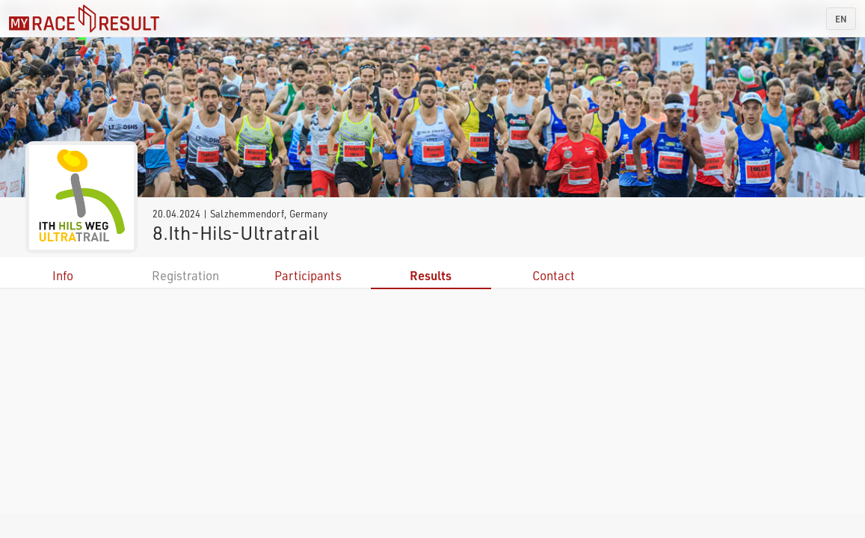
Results (431, 275)
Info (62, 275)
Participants (308, 275)
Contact (553, 275)
